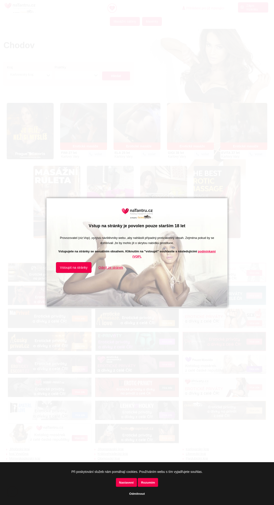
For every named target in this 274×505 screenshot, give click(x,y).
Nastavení (126, 482)
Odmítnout (137, 493)
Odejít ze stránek (110, 267)
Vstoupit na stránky (74, 267)
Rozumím (148, 482)
